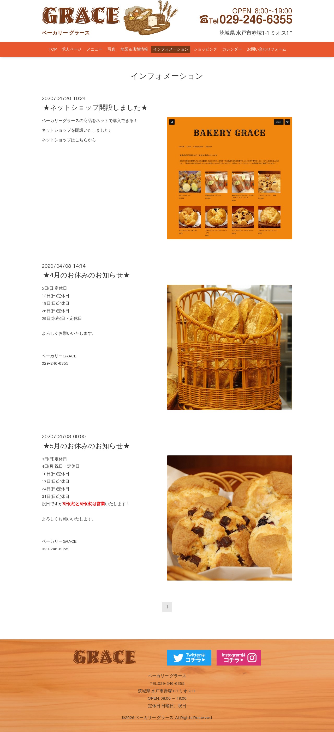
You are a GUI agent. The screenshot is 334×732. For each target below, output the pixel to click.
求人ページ (71, 49)
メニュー (94, 49)
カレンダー (232, 49)
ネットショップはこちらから (69, 140)
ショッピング (205, 49)
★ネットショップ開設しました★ (95, 107)
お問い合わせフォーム (266, 49)
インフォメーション (170, 49)
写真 (111, 49)
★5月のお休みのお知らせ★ (86, 445)
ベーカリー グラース (154, 718)
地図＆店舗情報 (134, 49)
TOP (53, 49)
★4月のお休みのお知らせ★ (86, 275)
